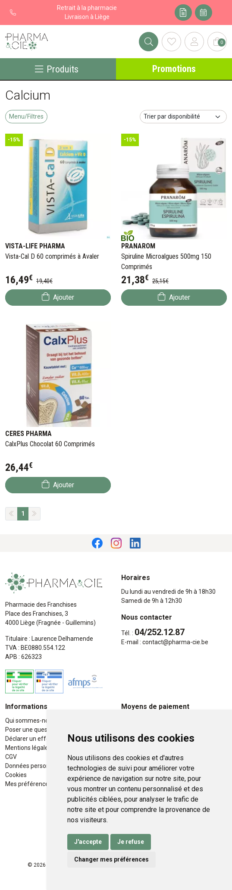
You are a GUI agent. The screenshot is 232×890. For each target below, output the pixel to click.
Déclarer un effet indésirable (44, 738)
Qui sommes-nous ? (32, 720)
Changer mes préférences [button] (111, 859)
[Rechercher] (148, 41)
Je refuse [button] (130, 841)
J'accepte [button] (88, 841)
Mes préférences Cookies (40, 783)
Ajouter (58, 296)
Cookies (16, 774)
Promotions (174, 68)
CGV (11, 756)
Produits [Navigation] (56, 69)
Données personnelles (35, 765)
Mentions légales (28, 747)
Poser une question (31, 729)
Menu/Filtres (26, 116)
